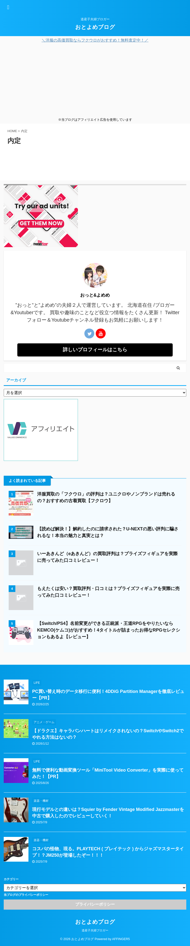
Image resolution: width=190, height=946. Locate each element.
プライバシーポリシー (95, 904)
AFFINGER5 (121, 939)
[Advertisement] (95, 80)
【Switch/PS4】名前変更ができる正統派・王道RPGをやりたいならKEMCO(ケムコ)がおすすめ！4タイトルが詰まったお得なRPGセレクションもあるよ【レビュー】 (108, 630)
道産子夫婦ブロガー (95, 930)
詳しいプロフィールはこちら (95, 349)
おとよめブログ (95, 27)
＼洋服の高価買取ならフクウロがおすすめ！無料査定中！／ (95, 40)
